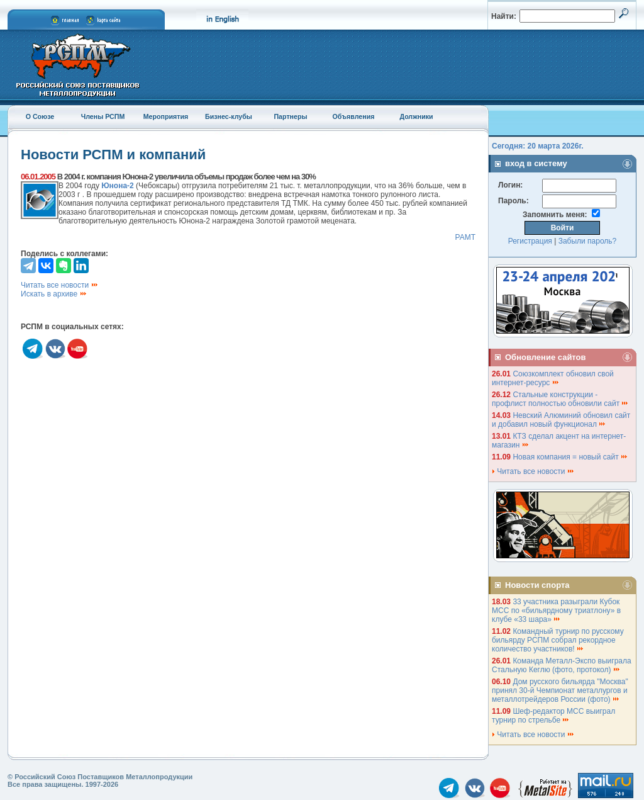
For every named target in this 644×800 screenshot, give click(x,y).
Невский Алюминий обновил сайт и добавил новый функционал (561, 420)
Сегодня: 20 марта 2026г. (538, 146)
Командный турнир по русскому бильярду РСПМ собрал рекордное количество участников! (558, 640)
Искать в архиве (54, 294)
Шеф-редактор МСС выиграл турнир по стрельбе (553, 715)
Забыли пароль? (587, 241)
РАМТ (465, 237)
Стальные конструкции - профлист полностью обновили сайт (560, 399)
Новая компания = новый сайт (570, 457)
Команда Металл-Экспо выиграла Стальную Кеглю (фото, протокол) (561, 665)
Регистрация (530, 241)
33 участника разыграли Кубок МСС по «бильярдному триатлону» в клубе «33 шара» (556, 610)
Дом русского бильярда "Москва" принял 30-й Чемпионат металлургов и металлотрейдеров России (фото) (560, 690)
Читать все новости (60, 285)
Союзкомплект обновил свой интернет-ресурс (553, 378)
